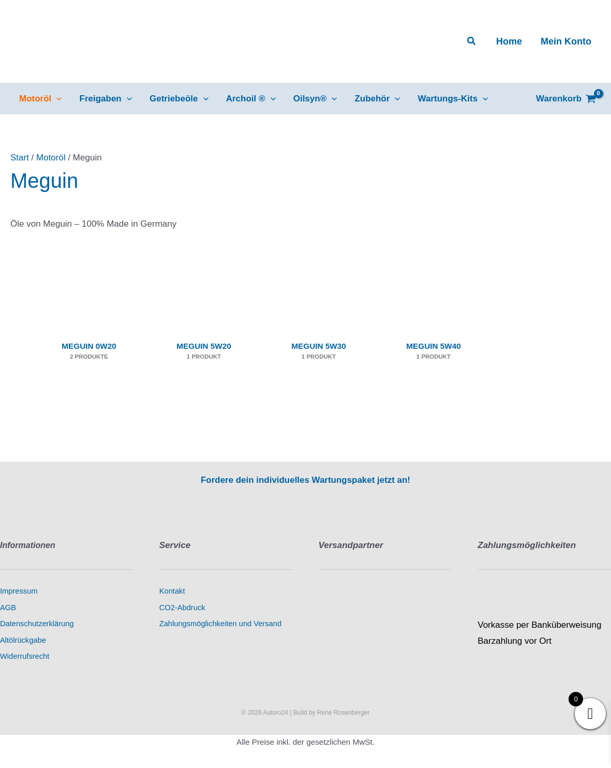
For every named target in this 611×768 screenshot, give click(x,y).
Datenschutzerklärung (37, 623)
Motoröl (51, 158)
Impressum (18, 591)
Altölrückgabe (23, 640)
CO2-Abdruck (182, 607)
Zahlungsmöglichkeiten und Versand (220, 623)
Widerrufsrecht (24, 656)
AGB (8, 607)
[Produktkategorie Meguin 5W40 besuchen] (433, 325)
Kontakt (172, 591)
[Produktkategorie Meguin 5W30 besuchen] (318, 325)
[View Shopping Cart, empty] (566, 98)
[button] (471, 41)
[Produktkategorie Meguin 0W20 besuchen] (89, 325)
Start (19, 158)
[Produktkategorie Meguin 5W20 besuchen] (204, 325)
